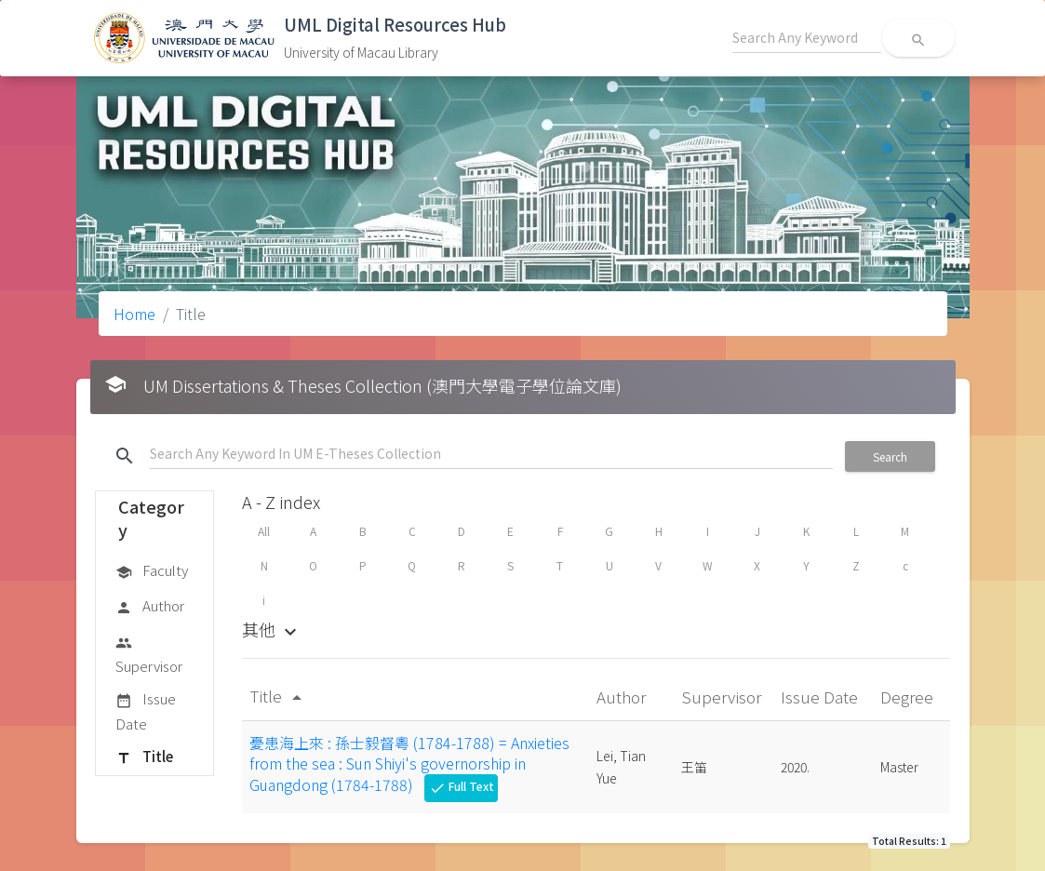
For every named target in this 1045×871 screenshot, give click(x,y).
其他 (271, 629)
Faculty (151, 571)
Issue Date (145, 710)
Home (134, 313)
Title (144, 757)
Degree (908, 696)
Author (149, 607)
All (264, 531)
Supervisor (148, 654)
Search (890, 456)
